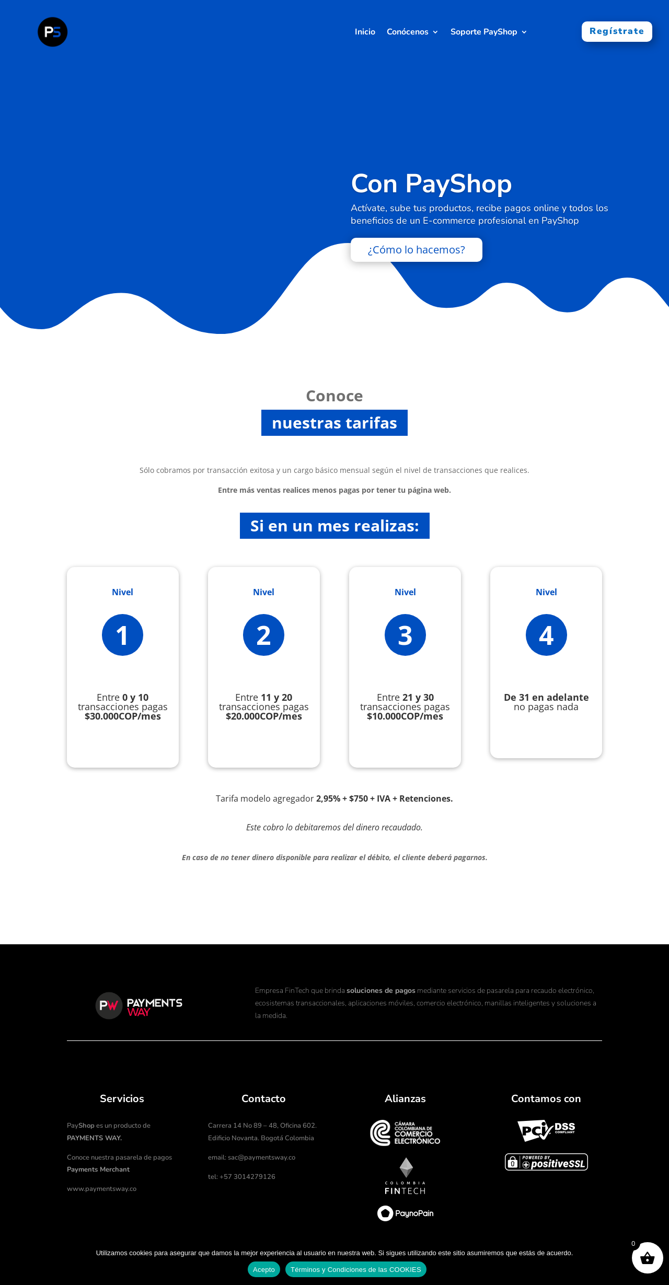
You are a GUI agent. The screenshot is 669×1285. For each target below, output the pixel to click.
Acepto (264, 1270)
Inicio (365, 33)
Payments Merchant (98, 1169)
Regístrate (617, 31)
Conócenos (408, 33)
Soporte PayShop (484, 33)
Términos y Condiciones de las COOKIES (356, 1270)
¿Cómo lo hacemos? (416, 251)
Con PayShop (431, 186)
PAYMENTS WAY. (94, 1138)
